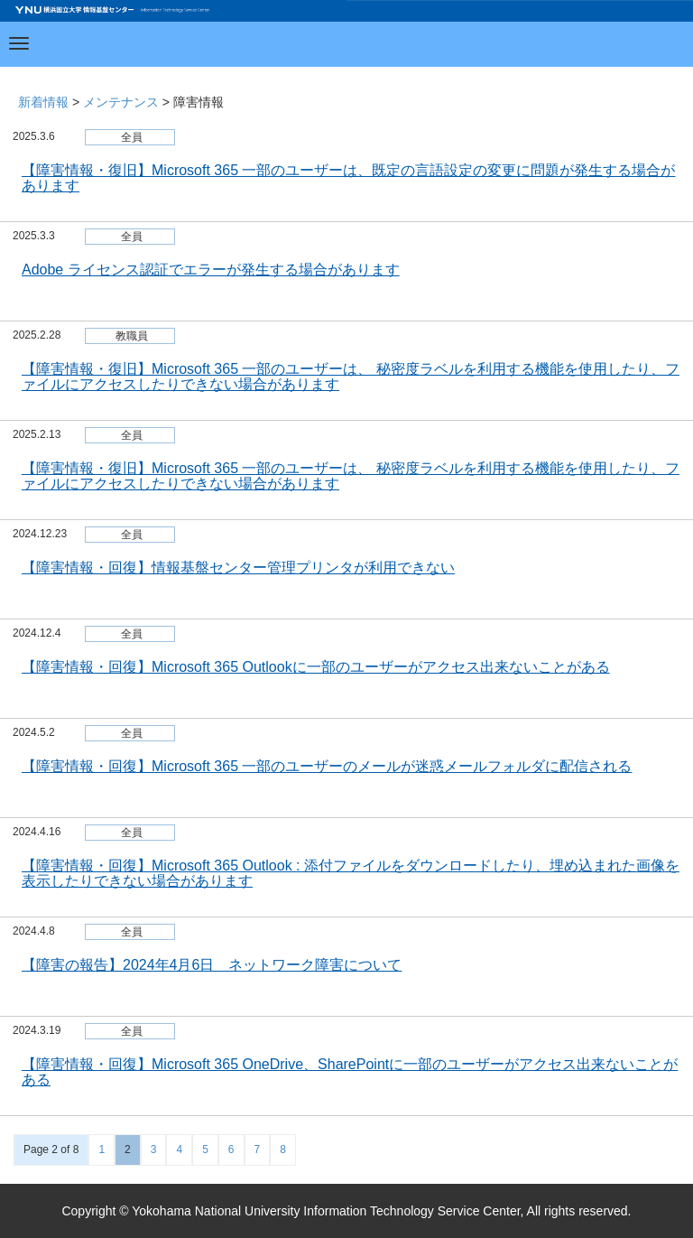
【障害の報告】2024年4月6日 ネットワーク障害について (212, 965)
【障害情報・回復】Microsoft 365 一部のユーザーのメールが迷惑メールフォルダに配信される (327, 766)
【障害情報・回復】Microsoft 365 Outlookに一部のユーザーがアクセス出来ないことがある (316, 667)
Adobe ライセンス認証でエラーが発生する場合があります (211, 269)
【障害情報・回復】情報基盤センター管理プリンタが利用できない (238, 567)
